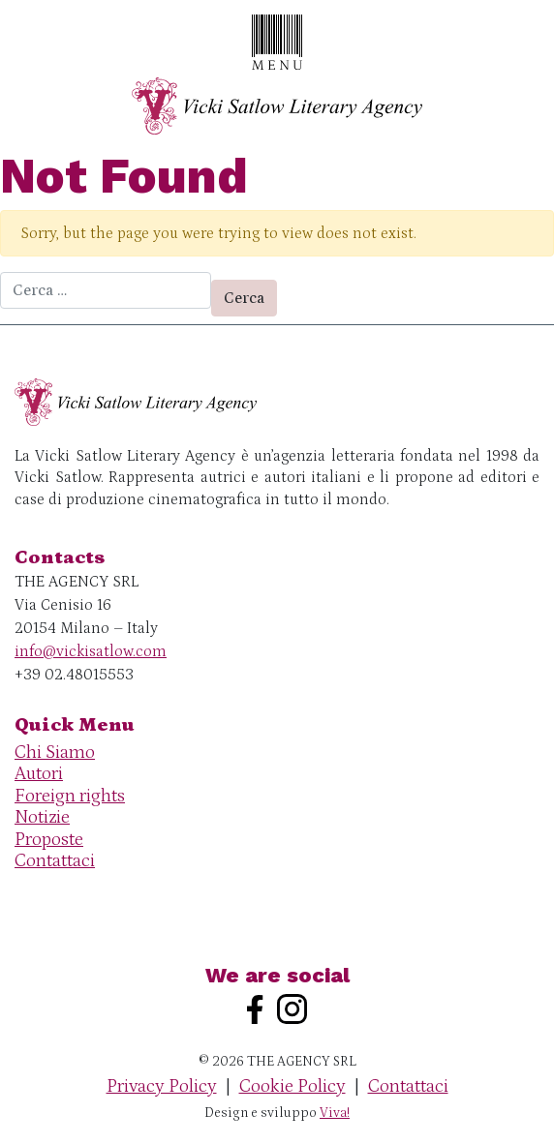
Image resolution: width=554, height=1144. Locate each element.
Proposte (49, 839)
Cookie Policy (292, 1086)
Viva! (335, 1113)
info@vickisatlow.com (91, 651)
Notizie (42, 817)
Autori (39, 774)
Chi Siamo (55, 752)
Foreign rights (70, 796)
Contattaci (55, 861)
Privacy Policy (162, 1086)
